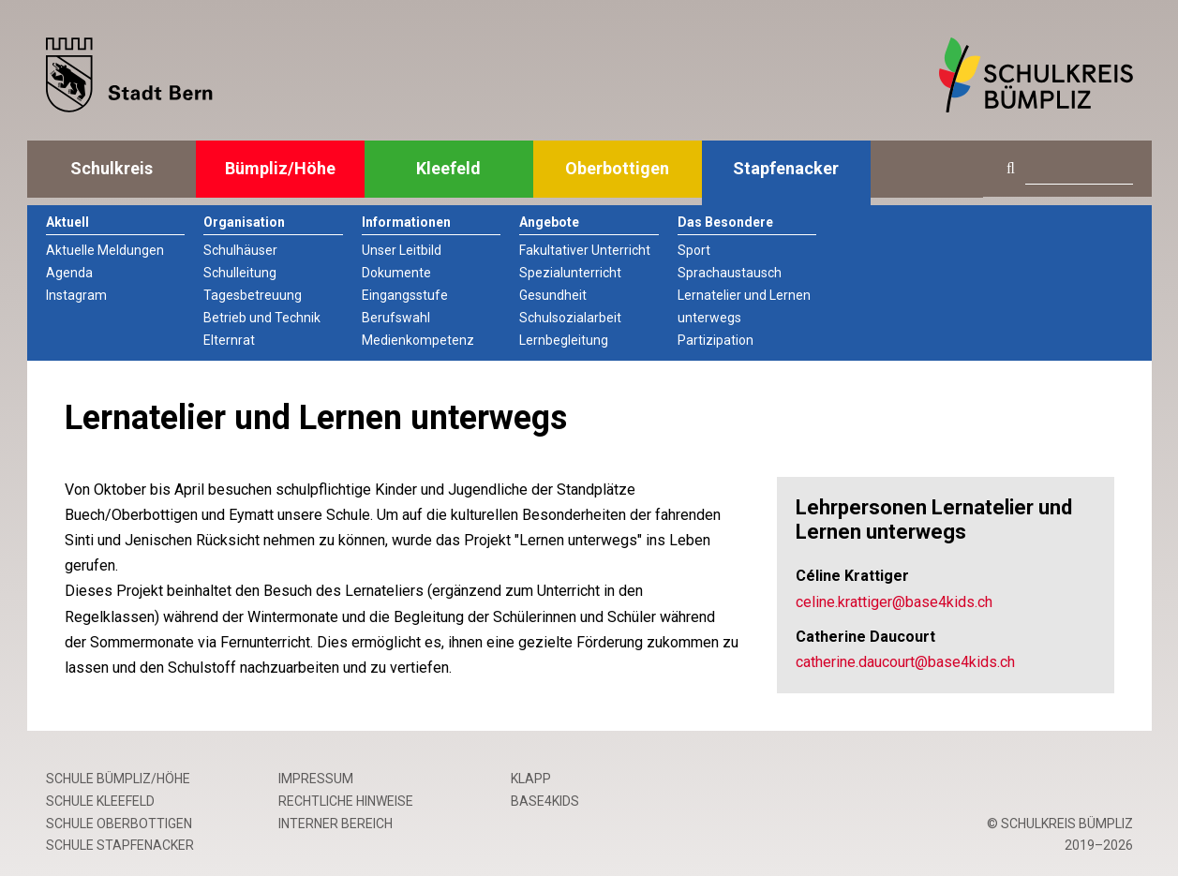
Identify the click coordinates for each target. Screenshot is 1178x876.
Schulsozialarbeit (570, 317)
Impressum (315, 778)
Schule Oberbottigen (119, 823)
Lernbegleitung (563, 340)
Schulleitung (239, 272)
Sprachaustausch (730, 272)
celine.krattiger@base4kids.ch (894, 602)
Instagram (76, 295)
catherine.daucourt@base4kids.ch (905, 662)
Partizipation (715, 340)
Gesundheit (553, 295)
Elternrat (229, 340)
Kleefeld (448, 168)
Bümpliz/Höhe (280, 168)
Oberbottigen (617, 168)
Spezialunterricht (570, 272)
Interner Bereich (335, 823)
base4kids (545, 801)
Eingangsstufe (405, 295)
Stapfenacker (786, 168)
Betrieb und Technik (262, 317)
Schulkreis (111, 168)
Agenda (69, 272)
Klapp (531, 778)
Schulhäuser (240, 250)
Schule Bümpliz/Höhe (118, 778)
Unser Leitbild (401, 250)
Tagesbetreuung (252, 295)
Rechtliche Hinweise (345, 801)
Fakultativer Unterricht (584, 250)
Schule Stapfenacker (120, 845)
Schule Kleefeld (100, 801)
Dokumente (396, 272)
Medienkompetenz (418, 340)
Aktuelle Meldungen (105, 250)
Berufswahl (396, 317)
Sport (694, 250)
